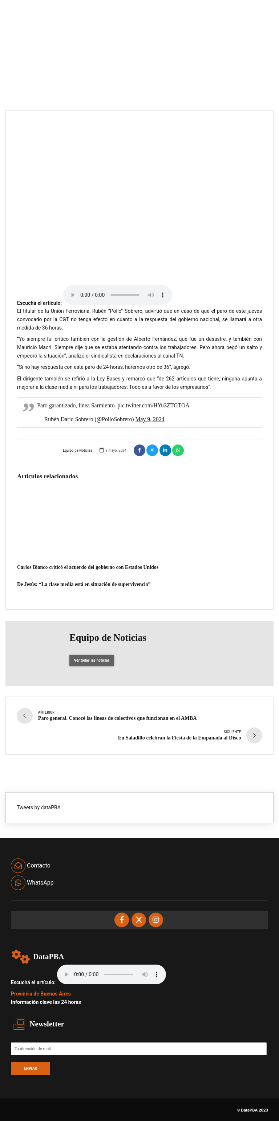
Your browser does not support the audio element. (117, 295)
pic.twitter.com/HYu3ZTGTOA (153, 405)
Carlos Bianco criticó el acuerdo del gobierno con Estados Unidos (87, 567)
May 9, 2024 (150, 419)
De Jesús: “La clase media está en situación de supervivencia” (83, 584)
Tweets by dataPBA (39, 805)
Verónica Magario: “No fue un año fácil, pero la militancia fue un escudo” (102, 549)
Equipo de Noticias (54, 450)
